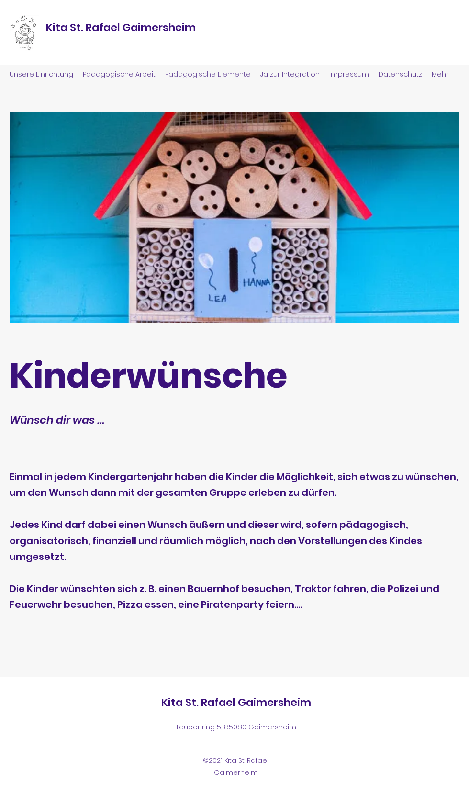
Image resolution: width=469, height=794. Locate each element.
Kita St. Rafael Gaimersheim (121, 27)
